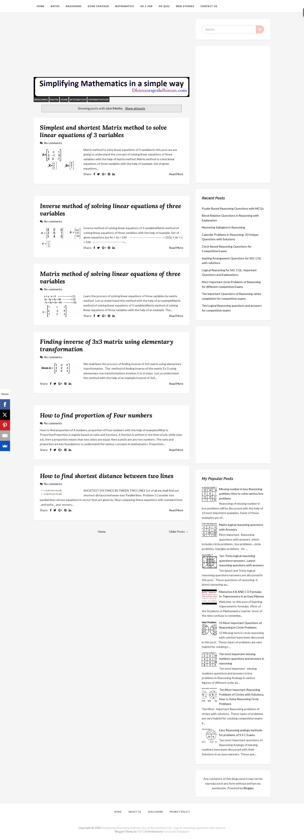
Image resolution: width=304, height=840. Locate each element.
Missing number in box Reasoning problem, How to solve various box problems (241, 493)
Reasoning (74, 6)
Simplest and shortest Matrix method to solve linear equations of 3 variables (103, 131)
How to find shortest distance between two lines (106, 476)
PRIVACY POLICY (180, 811)
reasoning (41, 99)
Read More (176, 174)
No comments (53, 143)
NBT (140, 831)
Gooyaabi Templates (176, 831)
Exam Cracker (98, 6)
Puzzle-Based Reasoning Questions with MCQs (233, 208)
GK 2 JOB (146, 6)
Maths (55, 6)
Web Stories (185, 6)
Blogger (249, 788)
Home (40, 6)
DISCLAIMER (155, 811)
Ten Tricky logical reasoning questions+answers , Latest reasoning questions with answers (241, 560)
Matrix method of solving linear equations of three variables (110, 277)
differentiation (98, 99)
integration (78, 99)
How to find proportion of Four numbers (96, 415)
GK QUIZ (164, 6)
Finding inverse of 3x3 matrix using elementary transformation (106, 345)
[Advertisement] (111, 48)
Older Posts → (178, 531)
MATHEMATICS (124, 6)
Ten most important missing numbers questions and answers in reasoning (241, 658)
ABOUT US (135, 811)
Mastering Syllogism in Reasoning (223, 227)
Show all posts (135, 108)
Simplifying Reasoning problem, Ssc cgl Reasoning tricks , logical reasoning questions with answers (163, 828)
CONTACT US (208, 6)
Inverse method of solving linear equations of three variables (110, 209)
